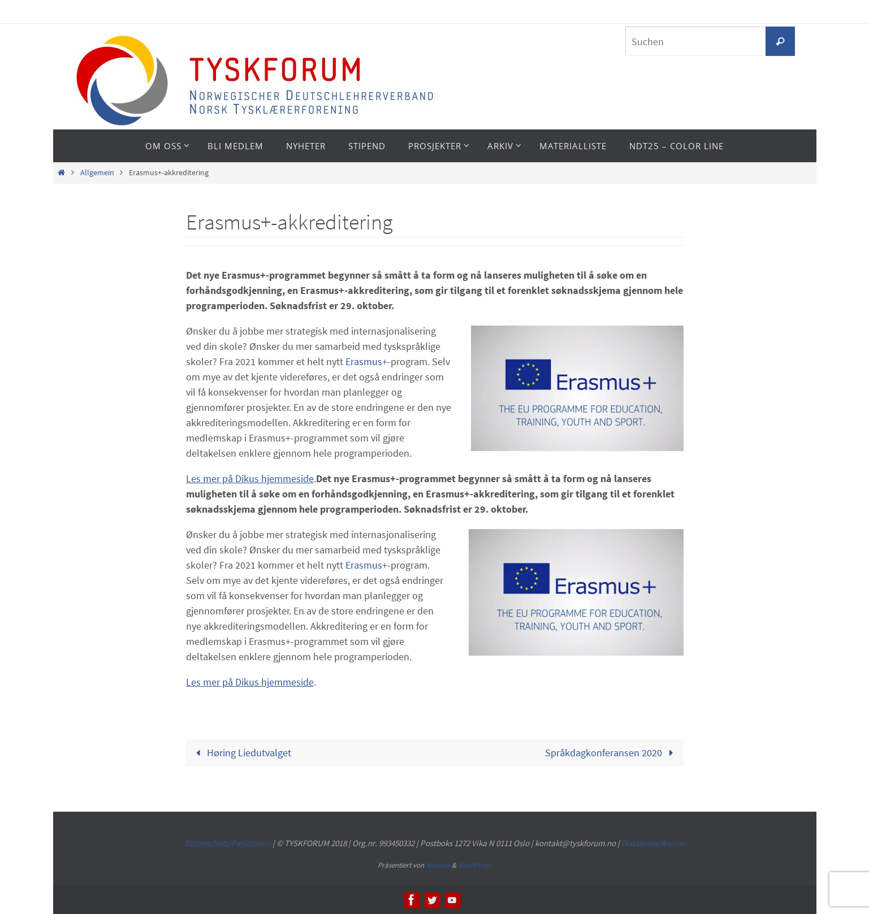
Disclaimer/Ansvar (653, 843)
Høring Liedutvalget (241, 752)
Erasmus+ (366, 361)
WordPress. (475, 865)
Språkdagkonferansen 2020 (611, 752)
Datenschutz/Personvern (228, 843)
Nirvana (438, 865)
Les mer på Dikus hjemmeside (250, 478)
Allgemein (97, 172)
